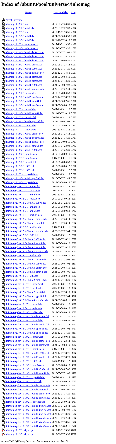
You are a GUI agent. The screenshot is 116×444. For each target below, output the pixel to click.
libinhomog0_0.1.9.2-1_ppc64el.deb (23, 308)
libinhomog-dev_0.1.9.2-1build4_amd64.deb (27, 389)
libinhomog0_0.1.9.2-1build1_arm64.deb (26, 219)
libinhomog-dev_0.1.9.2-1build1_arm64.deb (27, 340)
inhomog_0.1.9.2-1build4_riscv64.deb (24, 141)
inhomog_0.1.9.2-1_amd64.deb (21, 154)
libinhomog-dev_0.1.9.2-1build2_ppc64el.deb (28, 414)
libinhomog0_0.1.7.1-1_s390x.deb (22, 190)
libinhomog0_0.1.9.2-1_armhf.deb (22, 206)
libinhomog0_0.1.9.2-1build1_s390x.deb (25, 202)
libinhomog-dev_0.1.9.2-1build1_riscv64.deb (28, 418)
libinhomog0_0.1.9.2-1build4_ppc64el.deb (26, 328)
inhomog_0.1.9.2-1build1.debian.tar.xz (24, 52)
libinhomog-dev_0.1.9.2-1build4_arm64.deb (27, 385)
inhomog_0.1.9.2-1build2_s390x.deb (23, 68)
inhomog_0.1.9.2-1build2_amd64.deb (24, 113)
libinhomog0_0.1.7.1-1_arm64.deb (22, 186)
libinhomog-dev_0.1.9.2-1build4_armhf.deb (27, 345)
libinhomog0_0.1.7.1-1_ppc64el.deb (23, 215)
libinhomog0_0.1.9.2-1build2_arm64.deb (26, 280)
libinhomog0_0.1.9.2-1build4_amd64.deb (26, 271)
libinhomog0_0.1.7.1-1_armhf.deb (22, 194)
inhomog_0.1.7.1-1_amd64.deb (21, 158)
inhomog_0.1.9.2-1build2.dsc (20, 40)
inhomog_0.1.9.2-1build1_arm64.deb (24, 133)
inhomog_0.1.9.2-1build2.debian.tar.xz (24, 56)
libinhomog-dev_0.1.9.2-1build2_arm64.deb (27, 393)
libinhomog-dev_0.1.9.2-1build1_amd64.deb (27, 373)
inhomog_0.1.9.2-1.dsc (17, 24)
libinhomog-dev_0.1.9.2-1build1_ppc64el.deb (28, 405)
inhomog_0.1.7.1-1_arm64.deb (20, 117)
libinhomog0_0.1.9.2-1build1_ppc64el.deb (26, 296)
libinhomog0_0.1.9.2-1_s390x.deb (22, 198)
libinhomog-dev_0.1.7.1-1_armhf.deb (24, 304)
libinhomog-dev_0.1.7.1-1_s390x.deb (24, 288)
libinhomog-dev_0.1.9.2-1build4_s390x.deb (27, 369)
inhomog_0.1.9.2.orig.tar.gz (19, 434)
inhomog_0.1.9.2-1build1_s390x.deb (23, 150)
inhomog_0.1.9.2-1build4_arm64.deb (24, 105)
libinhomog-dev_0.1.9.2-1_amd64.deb (24, 365)
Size (73, 12)
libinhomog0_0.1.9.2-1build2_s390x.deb (25, 239)
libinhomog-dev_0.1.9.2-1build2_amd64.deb (27, 397)
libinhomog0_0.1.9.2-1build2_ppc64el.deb (26, 332)
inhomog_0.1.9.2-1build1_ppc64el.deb (24, 178)
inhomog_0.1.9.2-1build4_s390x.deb (23, 85)
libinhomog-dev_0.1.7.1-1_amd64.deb (24, 349)
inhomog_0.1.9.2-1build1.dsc (20, 28)
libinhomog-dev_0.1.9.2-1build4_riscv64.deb (28, 426)
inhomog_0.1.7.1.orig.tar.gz (19, 430)
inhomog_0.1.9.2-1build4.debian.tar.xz (24, 60)
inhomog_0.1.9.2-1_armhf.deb (20, 93)
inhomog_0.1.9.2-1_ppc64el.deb (21, 182)
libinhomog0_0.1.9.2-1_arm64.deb (22, 211)
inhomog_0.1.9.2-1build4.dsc (20, 36)
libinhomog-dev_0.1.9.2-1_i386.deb (23, 381)
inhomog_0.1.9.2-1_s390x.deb (20, 125)
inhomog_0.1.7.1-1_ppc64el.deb (21, 174)
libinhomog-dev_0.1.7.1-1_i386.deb (23, 361)
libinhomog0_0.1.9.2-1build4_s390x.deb (25, 263)
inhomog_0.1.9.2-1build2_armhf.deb (23, 81)
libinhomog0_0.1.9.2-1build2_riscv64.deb (26, 251)
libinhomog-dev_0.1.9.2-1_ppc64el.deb (25, 401)
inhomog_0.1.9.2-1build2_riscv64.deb (24, 72)
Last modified (60, 12)
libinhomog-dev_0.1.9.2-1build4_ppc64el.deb (28, 410)
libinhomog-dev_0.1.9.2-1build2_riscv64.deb (28, 422)
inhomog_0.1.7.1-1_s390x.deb (20, 129)
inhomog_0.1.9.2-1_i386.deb (19, 166)
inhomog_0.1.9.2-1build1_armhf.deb (23, 64)
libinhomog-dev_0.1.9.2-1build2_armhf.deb (27, 357)
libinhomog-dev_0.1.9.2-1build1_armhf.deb (27, 324)
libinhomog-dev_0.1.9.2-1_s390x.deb (24, 312)
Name (28, 12)
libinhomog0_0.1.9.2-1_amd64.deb (23, 255)
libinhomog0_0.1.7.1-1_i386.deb (21, 235)
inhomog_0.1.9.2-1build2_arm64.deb (24, 97)
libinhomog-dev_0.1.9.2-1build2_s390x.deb (27, 353)
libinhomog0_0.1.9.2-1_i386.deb (21, 275)
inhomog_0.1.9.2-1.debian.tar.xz (21, 48)
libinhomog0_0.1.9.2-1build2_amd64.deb (26, 292)
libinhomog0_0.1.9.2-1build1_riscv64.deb (26, 231)
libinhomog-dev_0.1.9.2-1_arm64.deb (24, 336)
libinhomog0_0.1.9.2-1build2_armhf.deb (25, 247)
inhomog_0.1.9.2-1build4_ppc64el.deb (24, 121)
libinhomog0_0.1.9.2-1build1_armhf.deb (25, 223)
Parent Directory (13, 20)
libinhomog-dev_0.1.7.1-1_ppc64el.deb (25, 377)
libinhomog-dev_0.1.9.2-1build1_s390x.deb (27, 316)
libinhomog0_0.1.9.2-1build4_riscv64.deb (26, 300)
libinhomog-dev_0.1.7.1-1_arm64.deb (24, 284)
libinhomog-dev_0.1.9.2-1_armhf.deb (24, 320)
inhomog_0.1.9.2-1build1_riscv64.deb (24, 89)
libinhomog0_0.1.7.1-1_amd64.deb (23, 227)
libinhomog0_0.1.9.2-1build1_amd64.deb (26, 259)
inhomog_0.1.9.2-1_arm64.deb (20, 162)
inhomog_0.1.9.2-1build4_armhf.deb (23, 76)
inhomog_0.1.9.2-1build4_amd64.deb (24, 101)
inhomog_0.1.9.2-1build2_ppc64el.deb (24, 137)
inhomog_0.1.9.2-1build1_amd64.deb (24, 146)
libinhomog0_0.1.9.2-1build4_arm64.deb (26, 267)
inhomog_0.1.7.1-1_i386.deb (19, 170)
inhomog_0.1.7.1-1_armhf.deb (20, 109)
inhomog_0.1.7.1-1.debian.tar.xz (21, 44)
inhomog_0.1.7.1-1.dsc (17, 32)
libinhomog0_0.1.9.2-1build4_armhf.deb (25, 243)
